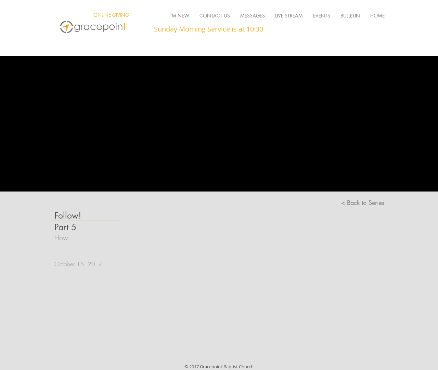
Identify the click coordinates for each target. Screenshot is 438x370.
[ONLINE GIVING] (111, 15)
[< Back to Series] (362, 203)
